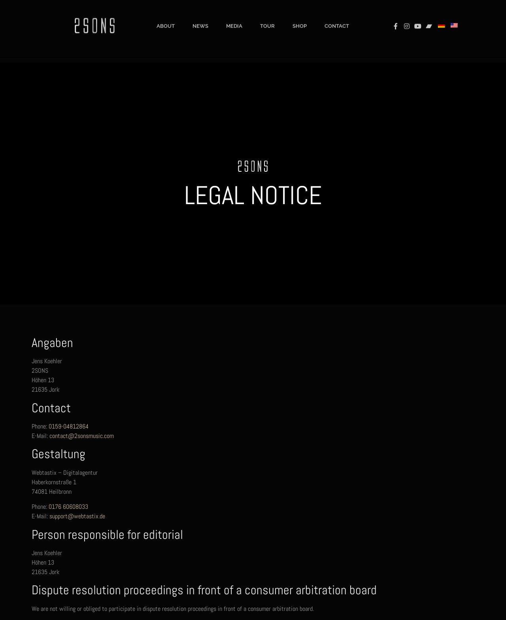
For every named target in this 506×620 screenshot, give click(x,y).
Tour (267, 20)
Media (234, 20)
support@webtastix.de (77, 516)
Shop (300, 20)
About (166, 20)
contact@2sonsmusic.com (81, 436)
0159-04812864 (69, 426)
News (200, 20)
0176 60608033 (68, 506)
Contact (337, 20)
